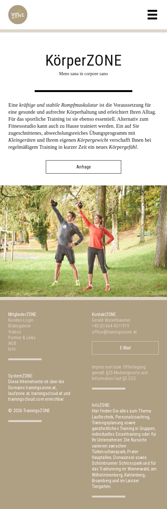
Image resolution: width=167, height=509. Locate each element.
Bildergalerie (19, 325)
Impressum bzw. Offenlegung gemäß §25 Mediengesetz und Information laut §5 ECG (120, 372)
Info (12, 349)
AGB (12, 343)
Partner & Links (22, 337)
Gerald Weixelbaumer (111, 320)
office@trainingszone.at (114, 331)
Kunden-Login (20, 320)
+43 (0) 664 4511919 (110, 325)
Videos (14, 331)
